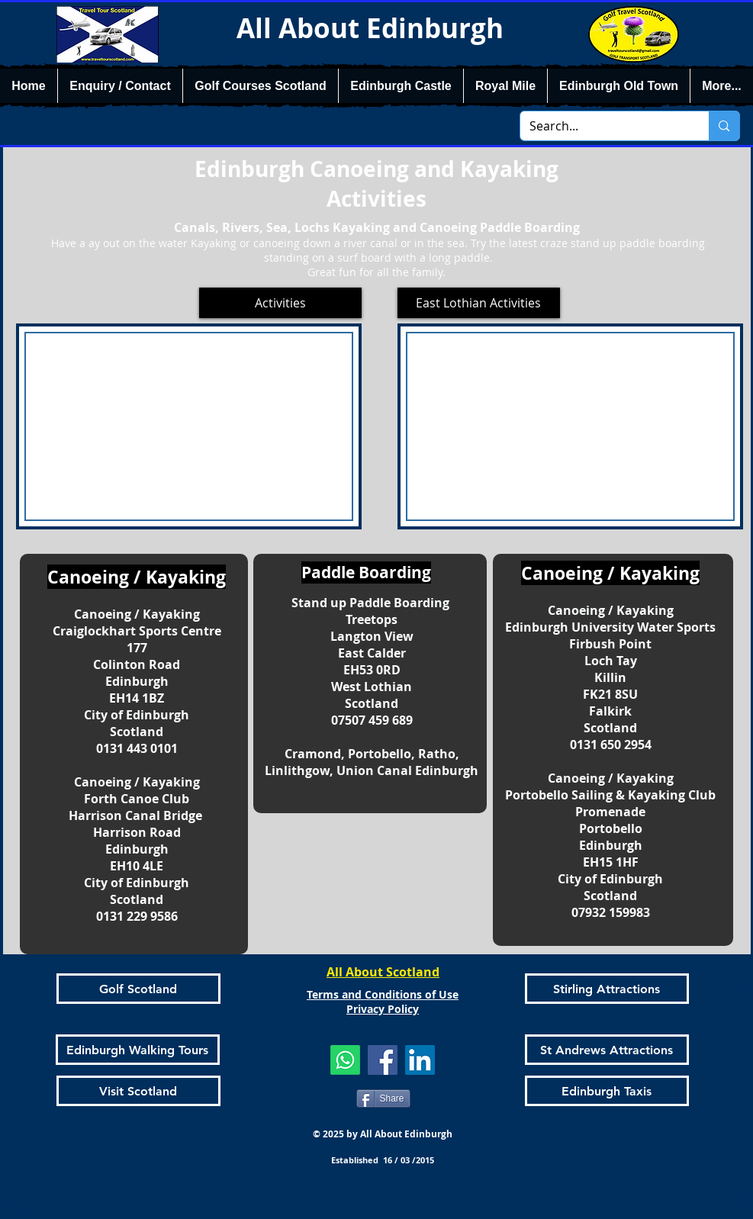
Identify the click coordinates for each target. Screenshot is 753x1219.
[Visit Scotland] (138, 1091)
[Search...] (603, 125)
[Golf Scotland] (138, 988)
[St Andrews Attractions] (607, 1049)
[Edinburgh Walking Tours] (138, 1049)
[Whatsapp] (345, 1060)
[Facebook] (382, 1060)
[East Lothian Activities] (478, 303)
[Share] (383, 1098)
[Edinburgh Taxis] (607, 1091)
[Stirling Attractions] (607, 988)
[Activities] (280, 303)
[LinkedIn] (420, 1060)
